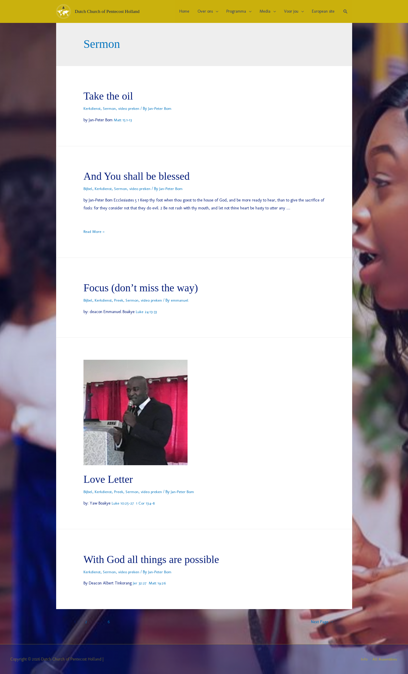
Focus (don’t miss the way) (147, 287)
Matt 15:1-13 (123, 119)
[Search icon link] (345, 11)
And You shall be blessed (142, 175)
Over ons (205, 11)
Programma (236, 11)
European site (323, 11)
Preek (119, 300)
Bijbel (88, 188)
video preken (129, 108)
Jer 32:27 (139, 583)
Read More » (94, 231)
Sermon (109, 108)
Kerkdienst (92, 108)
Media (265, 11)
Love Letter (111, 478)
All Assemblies (385, 659)
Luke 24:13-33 (146, 311)
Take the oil (111, 95)
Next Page (320, 621)
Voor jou (291, 11)
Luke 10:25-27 (122, 503)
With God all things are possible (159, 559)
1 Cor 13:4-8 (145, 503)
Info (364, 659)
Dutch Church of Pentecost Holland (108, 11)
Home (184, 11)
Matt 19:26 (156, 583)
